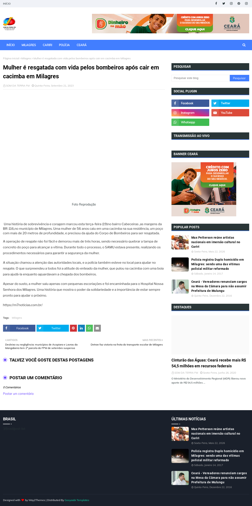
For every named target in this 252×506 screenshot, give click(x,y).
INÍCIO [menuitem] (10, 45)
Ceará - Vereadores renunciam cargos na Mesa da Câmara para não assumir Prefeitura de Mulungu (219, 286)
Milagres (26, 58)
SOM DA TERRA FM (18, 85)
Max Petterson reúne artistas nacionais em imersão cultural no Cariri (215, 242)
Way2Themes (37, 500)
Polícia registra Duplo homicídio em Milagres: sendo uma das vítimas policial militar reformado (217, 264)
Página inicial (11, 58)
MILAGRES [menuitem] (29, 45)
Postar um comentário (18, 394)
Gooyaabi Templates (77, 500)
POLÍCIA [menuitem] (64, 45)
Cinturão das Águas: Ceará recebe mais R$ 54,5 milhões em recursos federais (208, 363)
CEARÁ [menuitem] (82, 45)
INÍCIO (7, 3)
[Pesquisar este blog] (200, 78)
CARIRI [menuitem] (47, 45)
